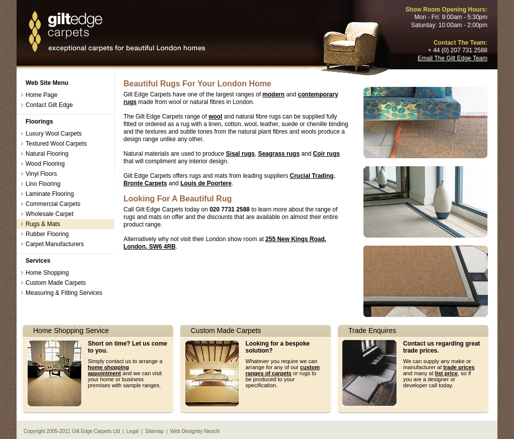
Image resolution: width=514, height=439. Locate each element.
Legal (132, 431)
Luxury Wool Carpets (54, 133)
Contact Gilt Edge (49, 104)
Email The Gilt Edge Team (452, 58)
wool (215, 116)
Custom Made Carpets (56, 282)
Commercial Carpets (53, 203)
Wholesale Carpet (49, 213)
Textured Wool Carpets (56, 143)
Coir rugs (326, 153)
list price (446, 373)
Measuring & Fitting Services (64, 292)
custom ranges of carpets (282, 370)
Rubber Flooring (47, 234)
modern (274, 94)
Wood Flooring (45, 163)
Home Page (41, 94)
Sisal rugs (240, 153)
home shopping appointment (108, 370)
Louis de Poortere (205, 183)
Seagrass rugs (279, 153)
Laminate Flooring (50, 193)
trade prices (458, 367)
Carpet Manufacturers (55, 244)
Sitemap (154, 431)
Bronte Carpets (145, 183)
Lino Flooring (43, 183)
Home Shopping (47, 272)
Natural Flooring (47, 153)
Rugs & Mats (43, 224)
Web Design (183, 431)
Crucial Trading (311, 175)
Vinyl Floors (41, 173)
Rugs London (116, 32)
